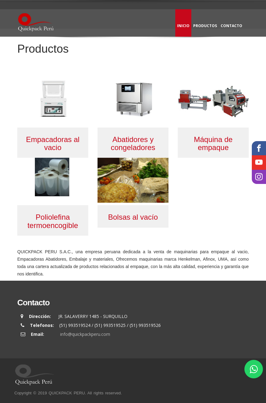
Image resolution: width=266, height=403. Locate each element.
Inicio (183, 25)
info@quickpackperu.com (85, 334)
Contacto (231, 25)
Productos (205, 25)
